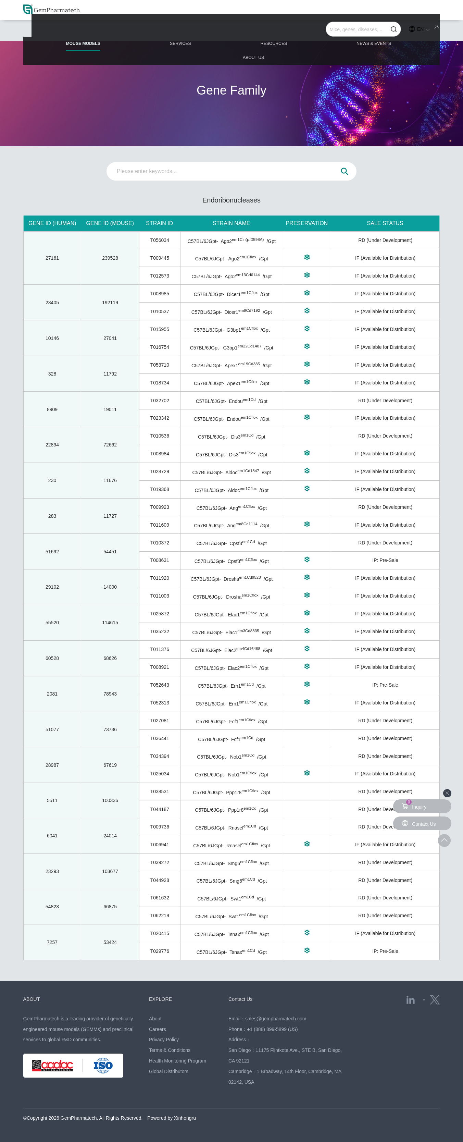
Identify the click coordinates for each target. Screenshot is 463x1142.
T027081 (159, 720)
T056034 (159, 240)
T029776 (159, 951)
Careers (157, 1029)
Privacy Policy (164, 1039)
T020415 (159, 933)
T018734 (159, 382)
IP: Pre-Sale (385, 560)
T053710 (159, 365)
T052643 (159, 685)
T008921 (159, 667)
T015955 (159, 329)
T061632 (159, 897)
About (155, 1018)
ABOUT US (401, 31)
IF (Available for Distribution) (385, 258)
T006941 (159, 844)
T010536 (159, 436)
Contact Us (241, 999)
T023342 (159, 418)
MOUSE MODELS (69, 34)
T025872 (159, 613)
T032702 (159, 400)
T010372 (159, 542)
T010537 (159, 311)
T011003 (159, 596)
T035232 (159, 631)
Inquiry (414, 804)
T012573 (159, 276)
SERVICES (153, 31)
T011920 (159, 578)
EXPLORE (162, 999)
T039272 (159, 862)
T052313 (159, 702)
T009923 (159, 507)
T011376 (159, 649)
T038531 (159, 791)
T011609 (159, 525)
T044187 (159, 809)
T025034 (159, 773)
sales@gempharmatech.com (275, 1018)
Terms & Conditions (169, 1050)
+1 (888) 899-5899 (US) (272, 1029)
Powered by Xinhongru (171, 1118)
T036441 (159, 738)
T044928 (159, 880)
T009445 (159, 258)
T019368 (159, 489)
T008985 (159, 293)
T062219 (159, 915)
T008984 (159, 453)
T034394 (159, 756)
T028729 (159, 471)
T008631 (159, 560)
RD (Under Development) (385, 240)
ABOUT (32, 999)
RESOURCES (231, 31)
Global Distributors (168, 1071)
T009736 (159, 827)
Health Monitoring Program (177, 1061)
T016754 (159, 347)
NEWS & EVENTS (317, 31)
